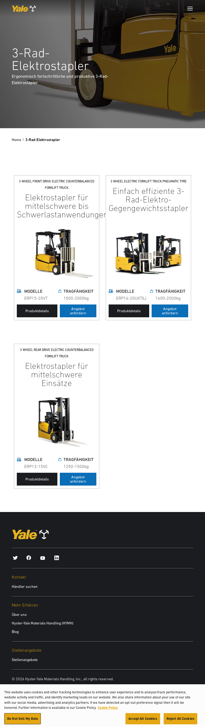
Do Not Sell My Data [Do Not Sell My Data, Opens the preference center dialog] (22, 720)
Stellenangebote (25, 660)
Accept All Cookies (142, 720)
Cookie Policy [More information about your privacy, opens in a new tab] (108, 710)
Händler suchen (25, 586)
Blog (15, 632)
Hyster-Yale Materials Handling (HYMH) (42, 623)
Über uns (19, 614)
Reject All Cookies (180, 720)
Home (16, 140)
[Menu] (190, 8)
